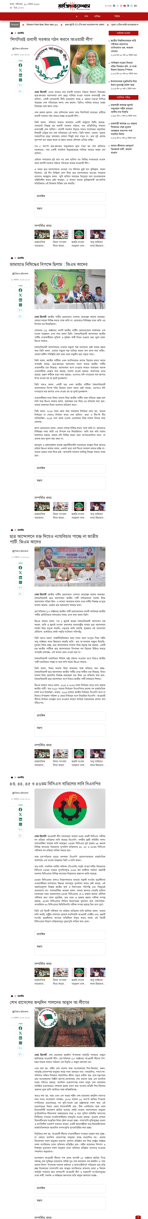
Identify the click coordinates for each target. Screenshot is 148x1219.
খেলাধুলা (108, 8)
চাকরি (71, 8)
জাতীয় (31, 8)
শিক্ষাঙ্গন (61, 8)
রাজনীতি (50, 8)
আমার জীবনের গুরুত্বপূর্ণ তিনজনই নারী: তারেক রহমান (122, 149)
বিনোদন (127, 8)
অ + (20, 85)
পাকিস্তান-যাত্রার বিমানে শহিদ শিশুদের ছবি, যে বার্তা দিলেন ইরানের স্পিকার (123, 66)
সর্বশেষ (21, 8)
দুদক (40, 8)
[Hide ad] (138, 1217)
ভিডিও (137, 8)
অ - (20, 91)
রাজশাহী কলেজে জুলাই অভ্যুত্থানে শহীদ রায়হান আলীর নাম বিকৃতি (122, 108)
